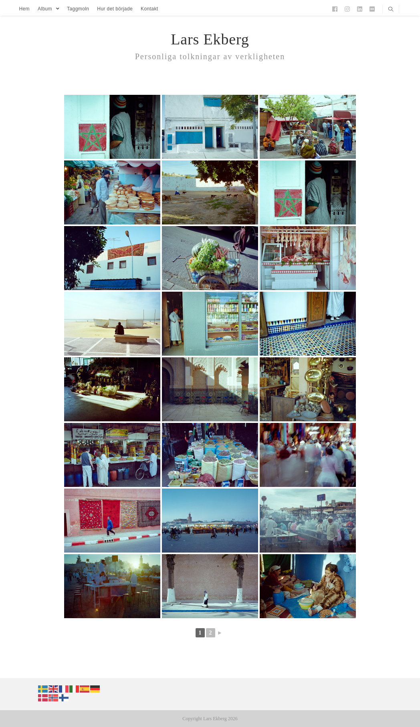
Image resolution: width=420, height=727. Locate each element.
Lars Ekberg (209, 39)
